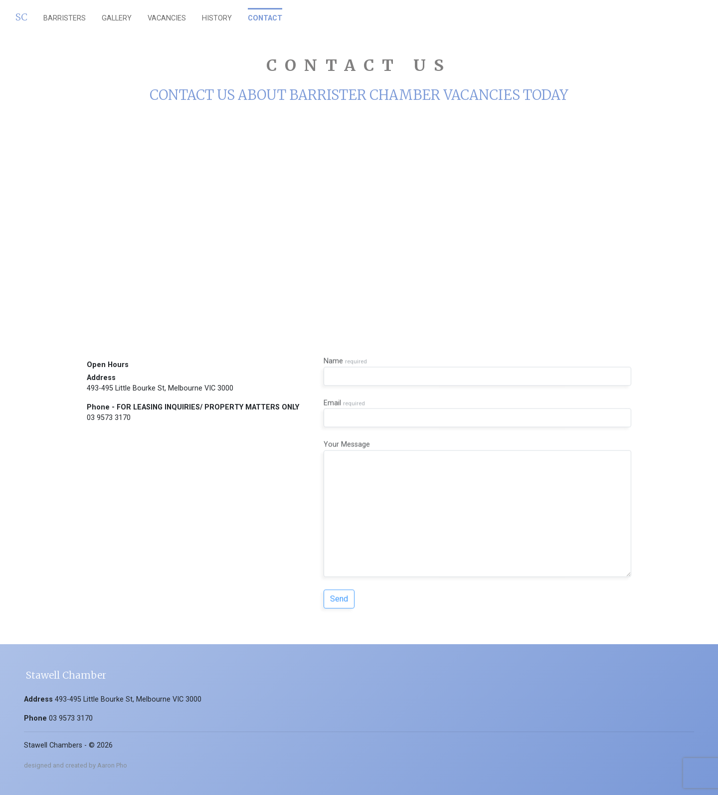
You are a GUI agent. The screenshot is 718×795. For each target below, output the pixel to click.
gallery (117, 18)
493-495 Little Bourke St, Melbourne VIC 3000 (160, 388)
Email (477, 405)
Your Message (477, 500)
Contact (265, 18)
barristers (64, 18)
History (217, 18)
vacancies (167, 18)
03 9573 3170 (109, 417)
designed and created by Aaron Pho (75, 765)
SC (21, 17)
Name (477, 363)
